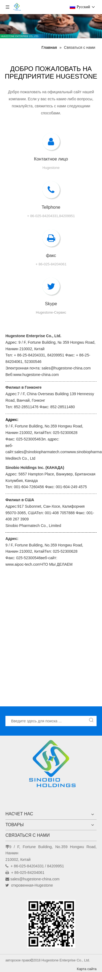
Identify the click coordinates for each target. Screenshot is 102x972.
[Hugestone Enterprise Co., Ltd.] (51, 765)
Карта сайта (87, 969)
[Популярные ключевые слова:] (91, 721)
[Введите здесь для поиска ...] (46, 721)
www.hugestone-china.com (36, 374)
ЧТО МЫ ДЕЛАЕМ (56, 564)
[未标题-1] (51, 26)
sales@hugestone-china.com (35, 879)
